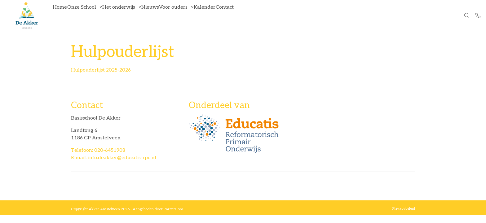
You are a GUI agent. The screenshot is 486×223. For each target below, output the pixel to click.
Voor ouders (200, 15)
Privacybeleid (403, 208)
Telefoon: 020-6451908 (98, 150)
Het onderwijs (133, 15)
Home (63, 15)
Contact (263, 15)
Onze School (90, 15)
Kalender (237, 15)
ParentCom (173, 209)
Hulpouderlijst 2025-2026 (101, 70)
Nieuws (171, 15)
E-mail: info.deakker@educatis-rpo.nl (113, 158)
